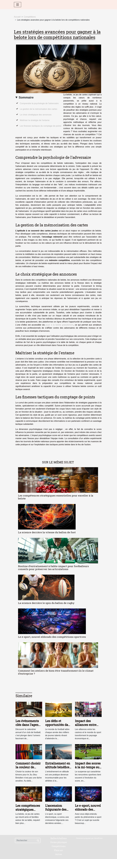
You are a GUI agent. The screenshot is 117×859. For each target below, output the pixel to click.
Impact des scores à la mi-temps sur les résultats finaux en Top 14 (88, 769)
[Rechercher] (27, 840)
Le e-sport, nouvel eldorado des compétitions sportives (52, 636)
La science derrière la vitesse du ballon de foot (47, 532)
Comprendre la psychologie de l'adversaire (39, 103)
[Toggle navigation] (17, 4)
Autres (58, 854)
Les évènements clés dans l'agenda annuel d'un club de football (29, 727)
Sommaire (26, 97)
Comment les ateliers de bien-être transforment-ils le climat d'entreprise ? (55, 672)
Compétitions (30, 17)
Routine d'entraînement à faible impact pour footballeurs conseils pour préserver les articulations (53, 568)
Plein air (58, 850)
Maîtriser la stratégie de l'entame (35, 120)
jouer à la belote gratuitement (59, 325)
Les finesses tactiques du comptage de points (40, 126)
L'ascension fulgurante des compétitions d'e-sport (57, 811)
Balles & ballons (58, 838)
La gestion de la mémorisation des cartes (38, 109)
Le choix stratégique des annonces (36, 115)
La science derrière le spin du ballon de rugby (46, 603)
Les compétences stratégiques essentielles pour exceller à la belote (55, 497)
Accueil (17, 17)
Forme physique (58, 842)
